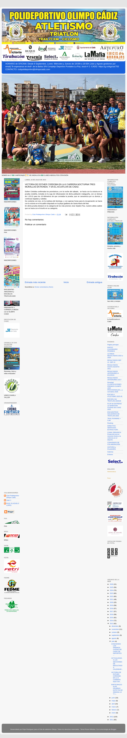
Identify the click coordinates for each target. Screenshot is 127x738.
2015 (112, 617)
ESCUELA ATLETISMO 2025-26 (114, 395)
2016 (112, 614)
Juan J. (8, 500)
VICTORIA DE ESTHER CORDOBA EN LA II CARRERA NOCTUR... (116, 677)
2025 (112, 587)
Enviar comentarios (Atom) (44, 287)
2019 (112, 605)
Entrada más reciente (35, 282)
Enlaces (110, 454)
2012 (112, 717)
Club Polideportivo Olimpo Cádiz (12, 496)
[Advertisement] (12, 453)
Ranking (110, 423)
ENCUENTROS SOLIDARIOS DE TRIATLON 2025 (113, 414)
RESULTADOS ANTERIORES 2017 (114, 379)
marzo (114, 707)
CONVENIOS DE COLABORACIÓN (113, 443)
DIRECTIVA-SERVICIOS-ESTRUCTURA (112, 427)
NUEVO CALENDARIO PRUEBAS (112, 349)
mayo (114, 701)
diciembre (115, 626)
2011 (112, 720)
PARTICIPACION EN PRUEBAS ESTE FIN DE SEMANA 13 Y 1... (117, 689)
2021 (112, 599)
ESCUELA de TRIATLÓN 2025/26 (114, 400)
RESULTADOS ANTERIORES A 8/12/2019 (113, 373)
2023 (112, 593)
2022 (112, 596)
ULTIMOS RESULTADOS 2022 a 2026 (115, 355)
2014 (112, 620)
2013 (112, 623)
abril (113, 704)
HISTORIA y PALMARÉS (111, 448)
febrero (114, 710)
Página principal (112, 345)
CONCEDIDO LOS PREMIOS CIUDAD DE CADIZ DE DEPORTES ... (116, 649)
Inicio (66, 282)
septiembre (116, 635)
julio (113, 641)
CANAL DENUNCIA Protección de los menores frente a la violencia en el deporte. (114, 436)
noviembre (115, 629)
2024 (112, 590)
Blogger (113, 729)
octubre (114, 632)
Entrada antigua (94, 282)
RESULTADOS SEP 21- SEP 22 (114, 361)
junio (113, 698)
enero (114, 713)
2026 (112, 584)
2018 (112, 608)
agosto (114, 638)
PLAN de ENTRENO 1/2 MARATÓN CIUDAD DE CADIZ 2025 (114, 406)
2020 (112, 602)
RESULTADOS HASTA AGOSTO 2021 (113, 367)
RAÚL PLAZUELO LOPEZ (12, 504)
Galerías (110, 452)
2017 (112, 611)
